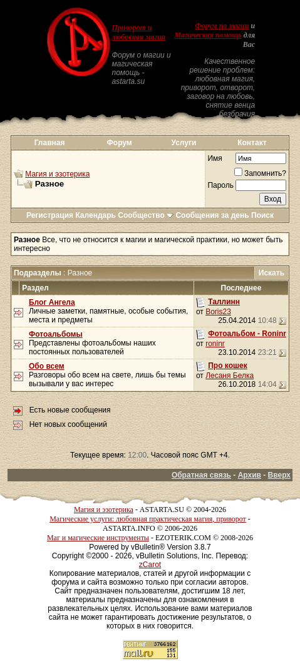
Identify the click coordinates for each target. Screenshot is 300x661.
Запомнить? (260, 173)
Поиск (262, 215)
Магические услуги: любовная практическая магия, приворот (147, 519)
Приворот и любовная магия (138, 32)
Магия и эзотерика (57, 174)
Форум (119, 142)
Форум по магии (222, 25)
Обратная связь (201, 475)
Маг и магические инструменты (98, 537)
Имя (214, 158)
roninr (215, 343)
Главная (49, 142)
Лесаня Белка (229, 375)
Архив (249, 475)
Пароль (220, 185)
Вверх (279, 475)
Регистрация (49, 215)
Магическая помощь (208, 35)
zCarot (150, 564)
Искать (271, 273)
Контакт (251, 142)
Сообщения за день (212, 215)
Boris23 (218, 311)
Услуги (183, 142)
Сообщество (145, 215)
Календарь (95, 215)
